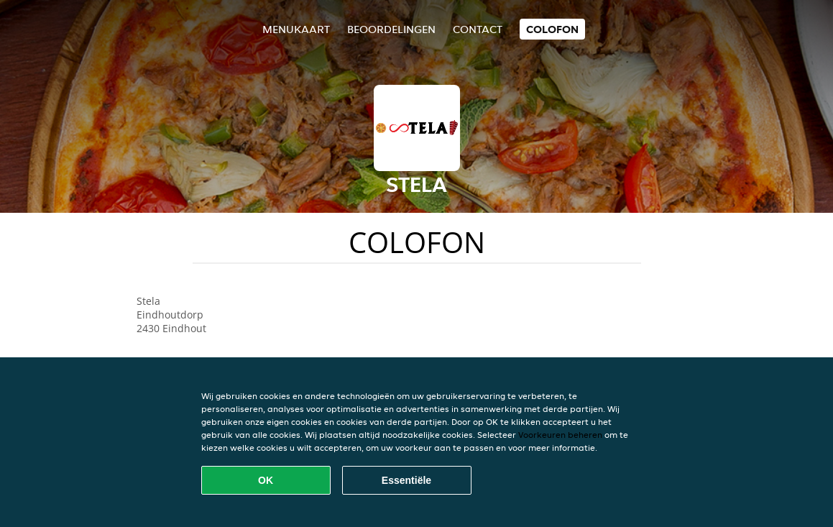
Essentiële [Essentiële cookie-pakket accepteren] (406, 480)
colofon (552, 29)
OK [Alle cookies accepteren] (265, 480)
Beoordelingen (391, 29)
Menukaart (296, 29)
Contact (477, 29)
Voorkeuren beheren (560, 434)
